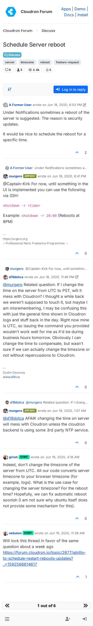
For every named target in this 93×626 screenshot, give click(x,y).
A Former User (20, 105)
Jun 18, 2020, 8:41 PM (69, 176)
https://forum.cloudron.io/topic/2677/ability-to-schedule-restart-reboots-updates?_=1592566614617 (44, 558)
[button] (7, 619)
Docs (69, 14)
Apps (66, 8)
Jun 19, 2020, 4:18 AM (62, 457)
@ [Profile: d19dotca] (13, 418)
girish (13, 457)
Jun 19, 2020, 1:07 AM (69, 411)
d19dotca (16, 277)
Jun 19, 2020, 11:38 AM (67, 533)
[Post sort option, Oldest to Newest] (9, 89)
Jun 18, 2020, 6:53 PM (64, 105)
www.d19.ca (11, 377)
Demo (80, 8)
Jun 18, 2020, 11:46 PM (56, 277)
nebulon (15, 533)
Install (82, 14)
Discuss (12, 55)
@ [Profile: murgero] (12, 284)
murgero (15, 176)
